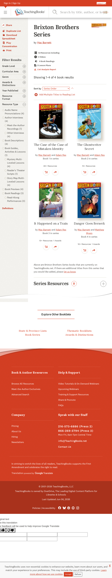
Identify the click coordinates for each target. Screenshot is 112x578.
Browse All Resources (23, 383)
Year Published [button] (14, 90)
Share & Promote (67, 399)
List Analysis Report (45, 69)
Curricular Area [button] (14, 71)
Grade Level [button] (14, 66)
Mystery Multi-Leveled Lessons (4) (15, 163)
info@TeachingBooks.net (72, 441)
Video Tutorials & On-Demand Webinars (78, 383)
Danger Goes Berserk (89, 223)
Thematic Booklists (79, 330)
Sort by (37, 88)
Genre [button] (14, 77)
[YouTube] (73, 508)
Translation (32, 473)
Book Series (32, 334)
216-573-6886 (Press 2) (75, 426)
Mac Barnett (44, 42)
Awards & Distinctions (79, 334)
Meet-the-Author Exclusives (26, 389)
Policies (36, 508)
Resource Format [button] (14, 97)
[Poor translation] (10, 530)
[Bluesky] (64, 508)
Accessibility (48, 508)
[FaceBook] (60, 508)
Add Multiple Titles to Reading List (54, 94)
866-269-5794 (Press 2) (75, 431)
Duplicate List (11, 31)
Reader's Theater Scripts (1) (16, 172)
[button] (5, 12)
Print (6, 50)
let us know (70, 271)
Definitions (7, 208)
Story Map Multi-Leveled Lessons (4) (15, 182)
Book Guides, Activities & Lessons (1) (15, 152)
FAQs (61, 405)
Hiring (15, 436)
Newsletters (18, 442)
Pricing (15, 426)
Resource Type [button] (14, 104)
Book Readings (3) (14, 193)
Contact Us (64, 446)
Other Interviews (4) (15, 134)
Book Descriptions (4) (14, 142)
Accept (68, 574)
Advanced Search (20, 394)
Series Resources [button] (70, 284)
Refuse (78, 574)
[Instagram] (78, 508)
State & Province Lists (33, 330)
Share (7, 25)
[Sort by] (56, 88)
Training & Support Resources (73, 394)
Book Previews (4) (14, 189)
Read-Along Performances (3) (16, 199)
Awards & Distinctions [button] (14, 84)
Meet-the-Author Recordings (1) (15, 127)
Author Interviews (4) (14, 119)
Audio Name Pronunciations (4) (14, 111)
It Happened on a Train (51, 223)
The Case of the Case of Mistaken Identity (51, 147)
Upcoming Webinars (68, 389)
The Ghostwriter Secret (89, 147)
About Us (16, 431)
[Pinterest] (69, 508)
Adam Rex (61, 155)
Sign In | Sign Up (12, 3)
